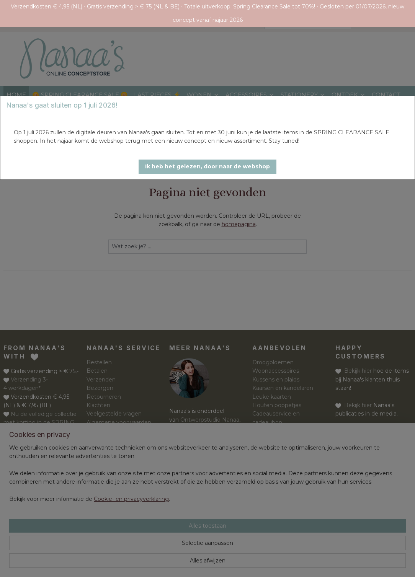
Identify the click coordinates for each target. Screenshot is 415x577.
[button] (207, 167)
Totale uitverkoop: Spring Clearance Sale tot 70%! (249, 6)
